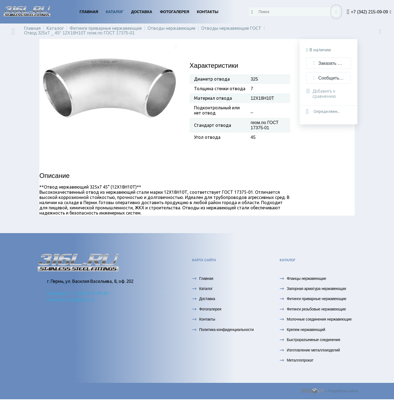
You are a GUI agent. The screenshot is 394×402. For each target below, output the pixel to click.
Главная (89, 12)
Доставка (141, 12)
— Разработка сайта (329, 391)
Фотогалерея (174, 12)
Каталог (115, 12)
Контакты (207, 12)
